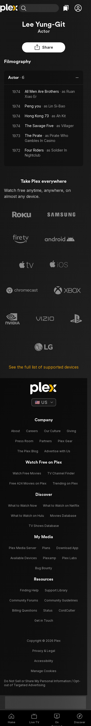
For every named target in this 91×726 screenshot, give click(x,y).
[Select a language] (43, 402)
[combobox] (44, 8)
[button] (78, 8)
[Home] (9, 8)
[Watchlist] (66, 8)
